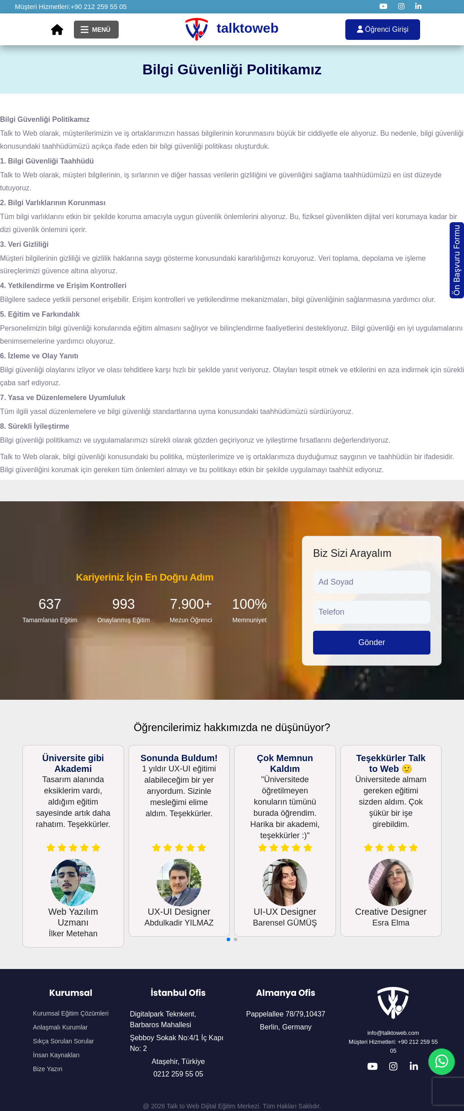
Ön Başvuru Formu (456, 260)
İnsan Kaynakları (56, 1055)
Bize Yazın (48, 1068)
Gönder (371, 642)
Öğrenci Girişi (382, 29)
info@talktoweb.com (393, 1032)
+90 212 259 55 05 (98, 6)
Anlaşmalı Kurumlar (60, 1027)
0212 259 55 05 (178, 1074)
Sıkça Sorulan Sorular (63, 1041)
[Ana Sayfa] (57, 30)
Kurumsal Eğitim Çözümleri (71, 1013)
